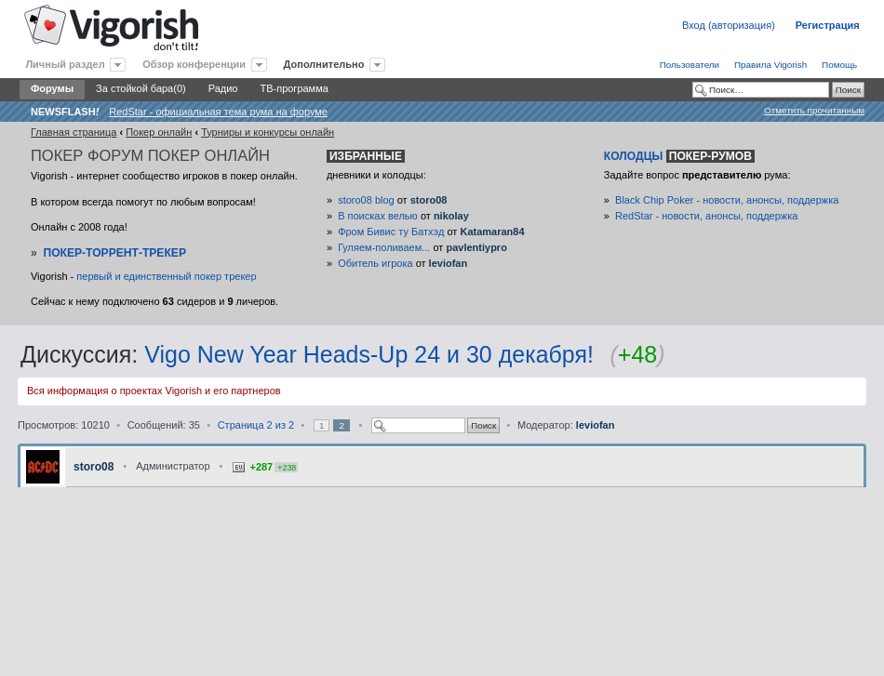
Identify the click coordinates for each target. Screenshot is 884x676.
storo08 (429, 199)
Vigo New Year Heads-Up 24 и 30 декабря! (369, 354)
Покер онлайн (159, 132)
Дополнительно (324, 64)
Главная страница (73, 132)
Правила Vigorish (770, 65)
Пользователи (689, 65)
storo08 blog (366, 199)
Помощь (839, 65)
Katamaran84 (492, 231)
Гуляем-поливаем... (384, 247)
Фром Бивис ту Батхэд (391, 231)
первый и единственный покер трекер (166, 276)
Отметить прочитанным (814, 110)
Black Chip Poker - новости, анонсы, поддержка (726, 199)
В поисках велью (378, 215)
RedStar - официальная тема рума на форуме (218, 111)
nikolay (451, 215)
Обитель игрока (375, 263)
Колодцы (679, 156)
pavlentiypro (476, 247)
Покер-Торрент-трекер (114, 252)
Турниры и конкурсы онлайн (267, 132)
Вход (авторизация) (728, 25)
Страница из (256, 425)
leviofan (448, 263)
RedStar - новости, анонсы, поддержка (706, 215)
